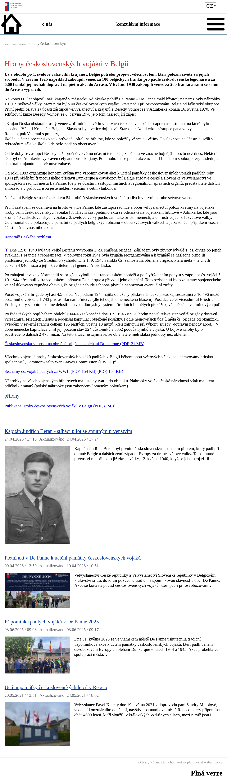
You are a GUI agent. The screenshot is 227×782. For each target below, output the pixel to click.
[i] (71, 212)
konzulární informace (138, 24)
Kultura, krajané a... (20, 44)
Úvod (7, 44)
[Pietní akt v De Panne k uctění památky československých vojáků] (113, 580)
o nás (47, 24)
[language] (210, 5)
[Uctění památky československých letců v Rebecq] (113, 714)
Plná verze (207, 773)
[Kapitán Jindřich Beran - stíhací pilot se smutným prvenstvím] (113, 485)
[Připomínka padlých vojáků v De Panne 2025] (113, 645)
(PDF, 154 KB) (109, 371)
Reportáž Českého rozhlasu (28, 237)
